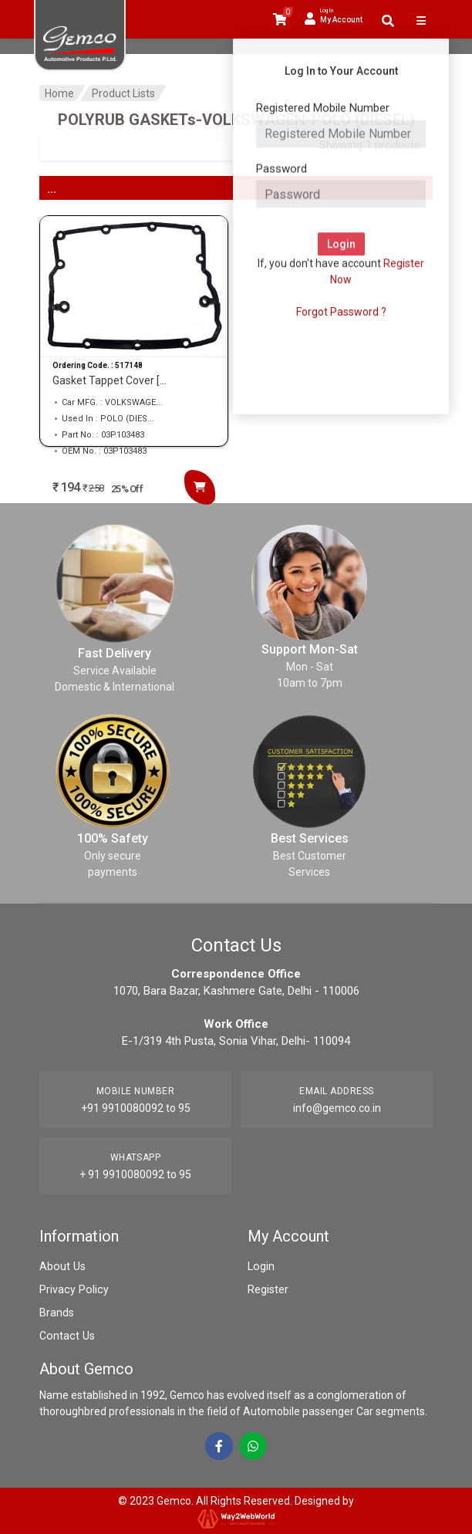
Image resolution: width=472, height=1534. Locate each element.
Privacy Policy (72, 1289)
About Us (61, 1266)
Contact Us (66, 1336)
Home (59, 93)
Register (268, 1289)
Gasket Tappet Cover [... (109, 380)
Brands (56, 1312)
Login (261, 1266)
